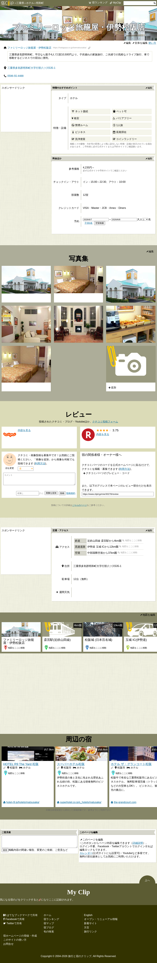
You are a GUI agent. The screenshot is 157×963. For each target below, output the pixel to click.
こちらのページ (79, 505)
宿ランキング (100, 2)
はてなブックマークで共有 (22, 915)
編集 (128, 43)
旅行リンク (90, 931)
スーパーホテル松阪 (71, 764)
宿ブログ (49, 927)
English (88, 915)
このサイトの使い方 (14, 939)
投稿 (62, 493)
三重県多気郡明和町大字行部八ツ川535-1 (31, 67)
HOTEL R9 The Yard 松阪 (21, 764)
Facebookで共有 (15, 919)
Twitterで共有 (14, 923)
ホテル (30, 3)
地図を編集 (148, 614)
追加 (113, 387)
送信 (5, 850)
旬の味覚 (49, 931)
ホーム (47, 915)
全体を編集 (141, 43)
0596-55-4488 (15, 76)
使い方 (152, 43)
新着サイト (90, 923)
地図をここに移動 (133, 540)
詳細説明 (138, 843)
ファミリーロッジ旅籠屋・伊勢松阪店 (46, 47)
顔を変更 (9, 468)
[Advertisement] (25, 110)
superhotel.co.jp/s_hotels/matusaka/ (80, 802)
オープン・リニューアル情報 (101, 919)
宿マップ (49, 923)
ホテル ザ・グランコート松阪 (131, 764)
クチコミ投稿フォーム (105, 421)
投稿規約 (70, 493)
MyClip (117, 2)
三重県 (20, 3)
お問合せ (8, 944)
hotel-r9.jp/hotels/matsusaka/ (22, 802)
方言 (86, 927)
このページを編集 (93, 839)
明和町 (40, 3)
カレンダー (86, 853)
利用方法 (40, 463)
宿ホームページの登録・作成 (20, 935)
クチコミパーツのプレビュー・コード (108, 473)
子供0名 (88, 223)
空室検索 (99, 223)
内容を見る (102, 434)
